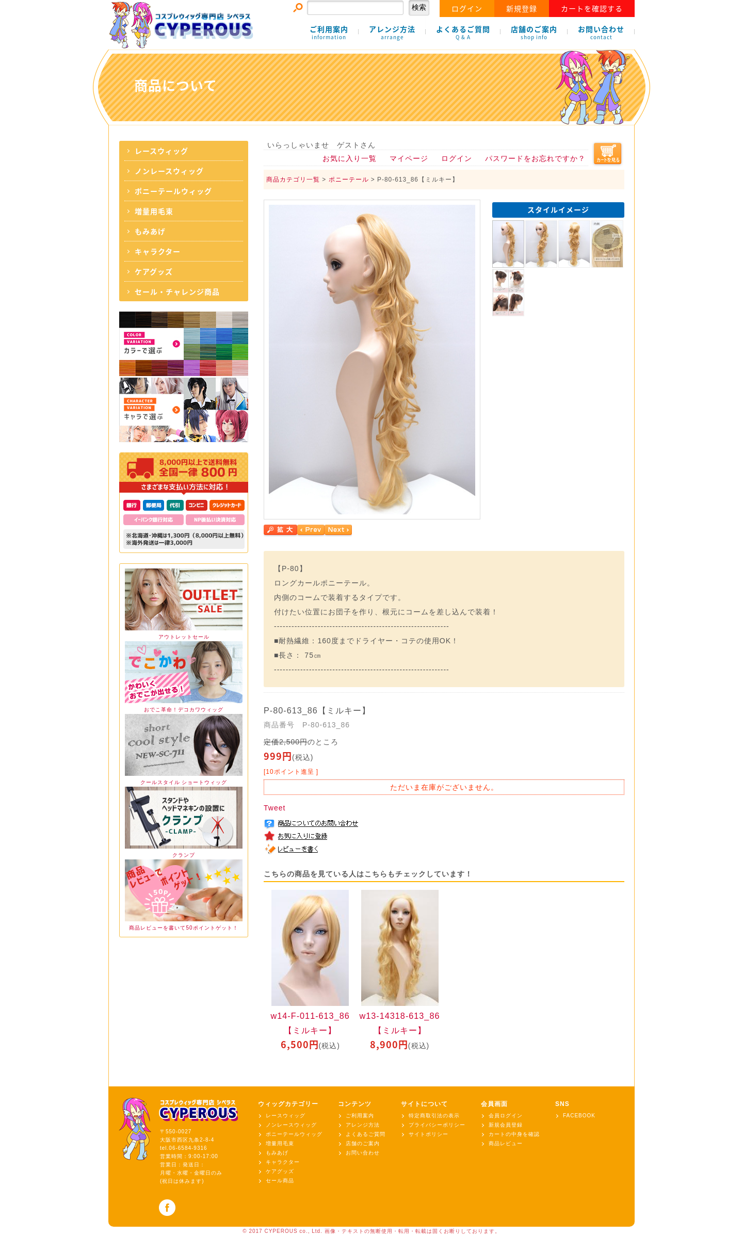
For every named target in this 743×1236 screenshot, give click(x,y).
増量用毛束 (154, 211)
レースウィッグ (161, 150)
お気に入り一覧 (349, 158)
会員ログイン (506, 1115)
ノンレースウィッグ (169, 171)
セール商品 (280, 1180)
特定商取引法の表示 (434, 1115)
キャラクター (158, 251)
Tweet (274, 808)
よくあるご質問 (463, 32)
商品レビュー (506, 1143)
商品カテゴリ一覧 (293, 179)
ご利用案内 (329, 32)
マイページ (409, 158)
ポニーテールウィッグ (173, 191)
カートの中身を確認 (514, 1134)
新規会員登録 (506, 1125)
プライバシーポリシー (437, 1125)
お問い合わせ (601, 32)
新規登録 (521, 8)
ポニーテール (349, 179)
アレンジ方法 (392, 32)
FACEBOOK (579, 1115)
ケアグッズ (154, 271)
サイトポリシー (428, 1134)
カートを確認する (592, 8)
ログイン (466, 8)
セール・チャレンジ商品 (177, 291)
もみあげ (150, 231)
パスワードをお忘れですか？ (535, 158)
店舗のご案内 (534, 32)
